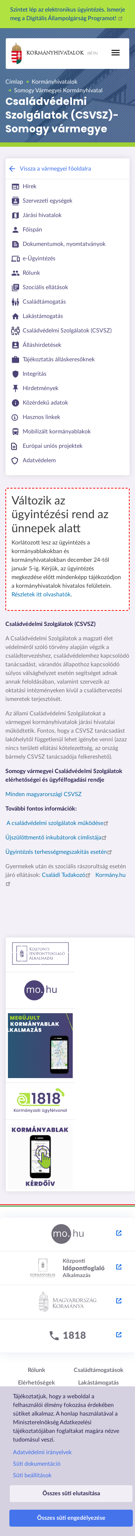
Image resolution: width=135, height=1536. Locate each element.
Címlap (14, 82)
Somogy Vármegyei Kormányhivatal (58, 90)
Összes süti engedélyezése (71, 1518)
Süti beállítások (32, 1475)
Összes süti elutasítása (71, 1493)
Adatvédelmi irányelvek (42, 1452)
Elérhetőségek (36, 1383)
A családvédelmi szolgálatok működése (58, 823)
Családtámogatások (98, 1370)
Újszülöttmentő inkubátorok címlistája (57, 837)
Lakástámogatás (98, 1383)
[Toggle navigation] (115, 52)
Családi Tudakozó (67, 875)
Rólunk (36, 1370)
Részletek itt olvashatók (41, 594)
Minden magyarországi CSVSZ (43, 794)
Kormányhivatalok (48, 53)
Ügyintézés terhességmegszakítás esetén (59, 852)
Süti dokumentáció (36, 1464)
